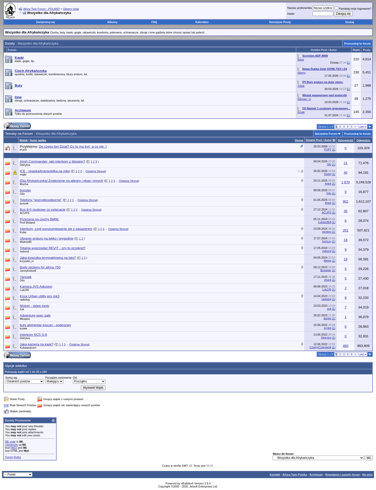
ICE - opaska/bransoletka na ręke (45, 171)
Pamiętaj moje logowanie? (353, 8)
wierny (301, 72)
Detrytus (25, 164)
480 (345, 346)
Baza (300, 59)
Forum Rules (13, 457)
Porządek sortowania (58, 377)
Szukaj (349, 22)
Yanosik (25, 277)
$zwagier (325, 270)
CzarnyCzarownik (320, 347)
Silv (329, 164)
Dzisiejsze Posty (280, 22)
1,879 (345, 182)
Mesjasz (25, 318)
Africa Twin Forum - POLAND (41, 8)
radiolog (25, 299)
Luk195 (24, 289)
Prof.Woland (27, 222)
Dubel (327, 173)
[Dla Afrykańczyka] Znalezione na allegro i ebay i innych (61, 181)
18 (345, 240)
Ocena (299, 140)
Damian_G (304, 99)
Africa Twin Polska (295, 474)
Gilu (22, 193)
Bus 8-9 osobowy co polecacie (42, 209)
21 (345, 163)
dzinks (327, 318)
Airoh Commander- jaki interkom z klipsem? (52, 161)
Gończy (326, 241)
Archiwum (316, 474)
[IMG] (13, 447)
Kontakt (275, 474)
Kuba (23, 232)
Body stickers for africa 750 (40, 267)
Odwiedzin (363, 140)
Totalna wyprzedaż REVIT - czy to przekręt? (52, 248)
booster (25, 190)
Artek (328, 183)
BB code (10, 441)
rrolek (301, 85)
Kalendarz (202, 22)
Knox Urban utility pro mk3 (39, 296)
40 (345, 172)
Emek (301, 112)
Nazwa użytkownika (299, 7)
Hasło (290, 13)
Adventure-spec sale (35, 315)
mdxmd (24, 251)
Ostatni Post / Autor (319, 140)
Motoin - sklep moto (34, 306)
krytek (23, 328)
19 (345, 259)
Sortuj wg (11, 377)
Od (75, 377)
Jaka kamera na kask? (36, 344)
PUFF (23, 149)
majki (23, 174)
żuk (22, 309)
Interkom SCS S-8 (33, 335)
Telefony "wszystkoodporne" (41, 200)
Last (362, 126)
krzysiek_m (27, 261)
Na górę (367, 474)
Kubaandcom (28, 347)
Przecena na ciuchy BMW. (39, 219)
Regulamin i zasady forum (342, 474)
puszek (24, 203)
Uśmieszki (11, 444)
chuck (327, 279)
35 (345, 211)
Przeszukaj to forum (357, 43)
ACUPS (24, 212)
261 (345, 230)
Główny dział (71, 8)
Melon (327, 260)
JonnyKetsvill (28, 270)
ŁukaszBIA (324, 222)
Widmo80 (25, 241)
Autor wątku (38, 140)
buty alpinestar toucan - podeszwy (45, 325)
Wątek (24, 140)
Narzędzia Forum (326, 133)
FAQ (154, 22)
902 (345, 201)
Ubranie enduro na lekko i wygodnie (46, 238)
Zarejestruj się (45, 22)
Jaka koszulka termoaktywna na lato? (48, 258)
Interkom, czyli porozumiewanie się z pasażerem (56, 229)
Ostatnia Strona (95, 171)
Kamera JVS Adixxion (36, 286)
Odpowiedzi (345, 140)
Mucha (24, 184)
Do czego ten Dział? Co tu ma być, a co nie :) (73, 146)
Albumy (112, 22)
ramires (326, 231)
